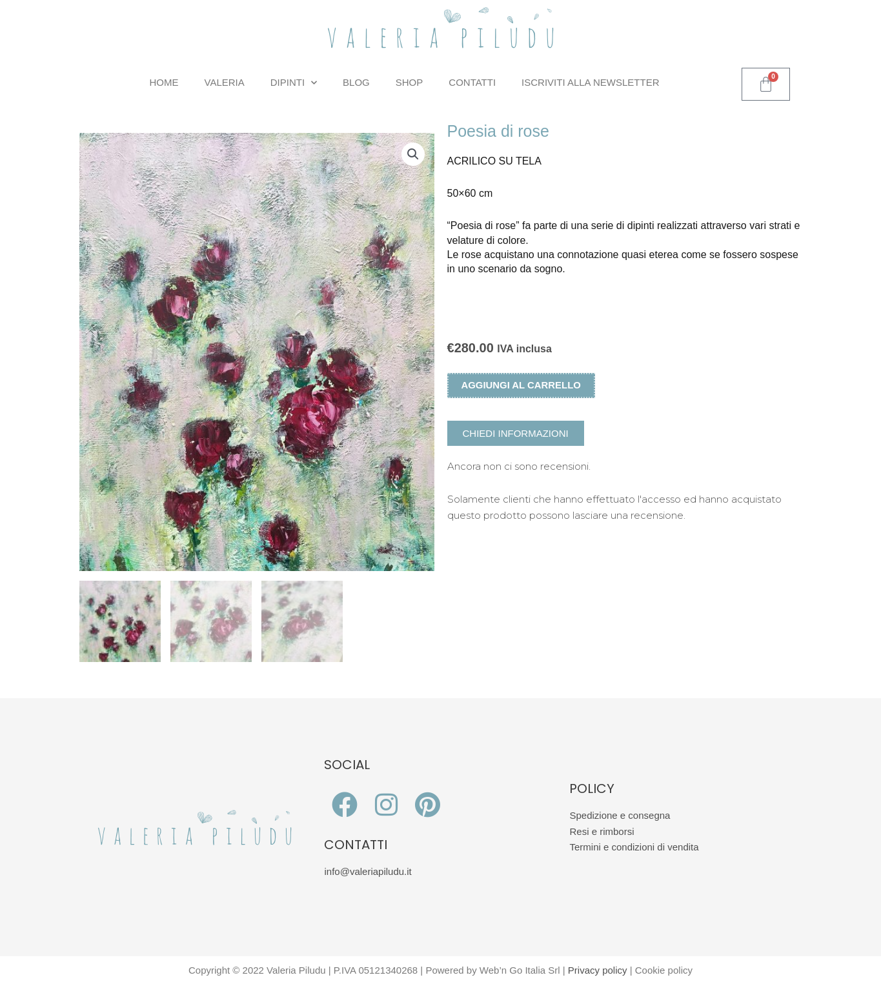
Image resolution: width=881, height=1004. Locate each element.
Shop (409, 82)
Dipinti (293, 83)
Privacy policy (597, 972)
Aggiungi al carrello (521, 385)
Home (164, 82)
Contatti (472, 82)
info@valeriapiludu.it (367, 873)
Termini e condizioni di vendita (633, 849)
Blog (356, 82)
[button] (413, 154)
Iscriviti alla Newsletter (590, 82)
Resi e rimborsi (601, 833)
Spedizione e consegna (619, 817)
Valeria (225, 82)
